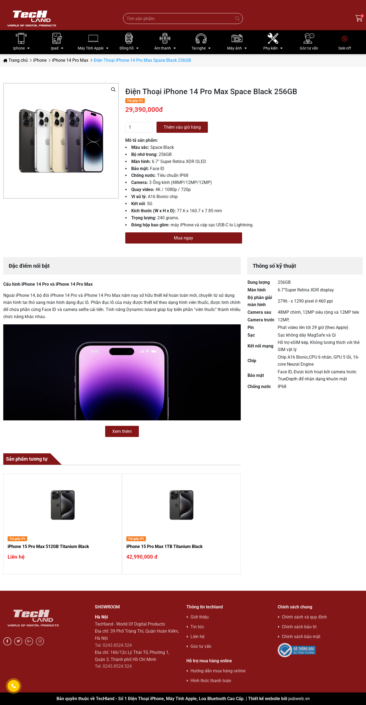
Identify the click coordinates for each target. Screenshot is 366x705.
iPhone (39, 60)
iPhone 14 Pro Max (70, 60)
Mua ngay (183, 238)
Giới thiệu (199, 617)
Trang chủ (15, 60)
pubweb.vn (299, 698)
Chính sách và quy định (304, 617)
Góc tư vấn (200, 646)
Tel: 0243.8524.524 (113, 645)
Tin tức (197, 626)
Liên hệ (197, 636)
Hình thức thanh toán (210, 680)
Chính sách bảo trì (299, 626)
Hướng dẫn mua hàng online (217, 670)
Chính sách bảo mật (301, 636)
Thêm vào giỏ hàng (182, 127)
